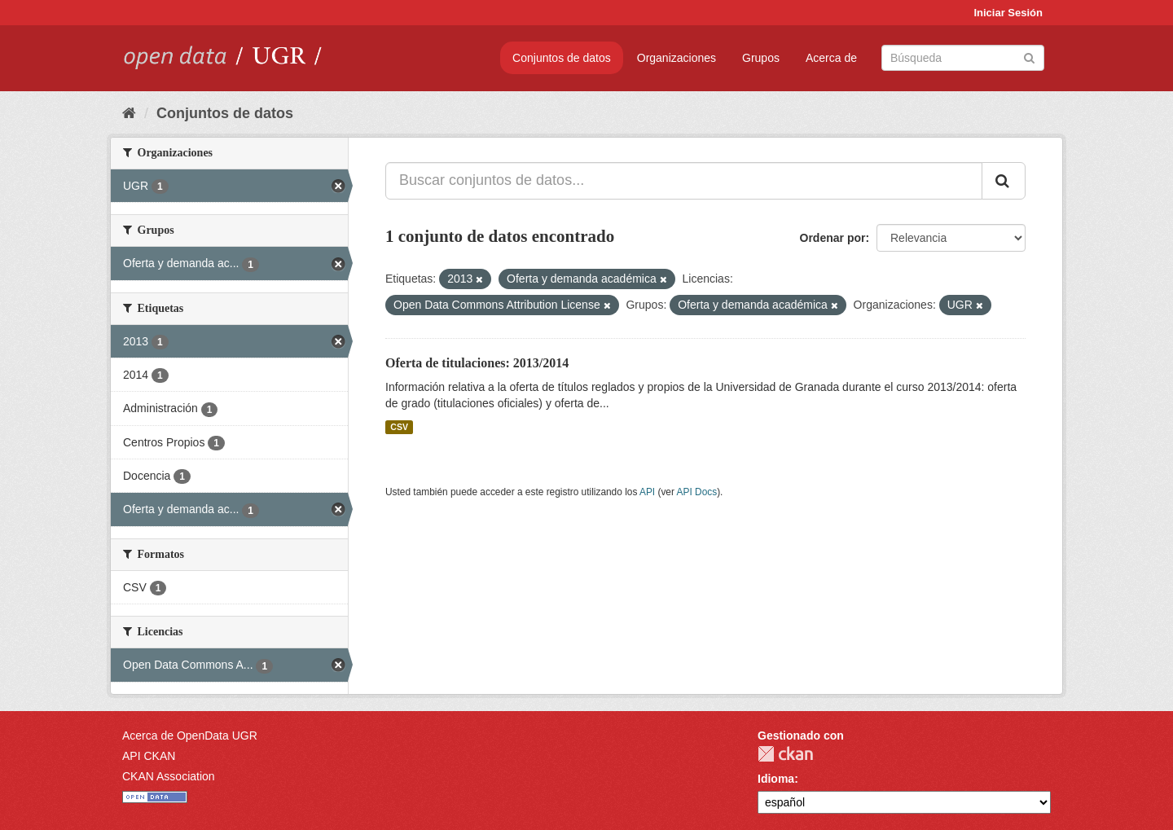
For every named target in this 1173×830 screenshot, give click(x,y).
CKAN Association (168, 776)
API (647, 492)
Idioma (776, 778)
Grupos (761, 57)
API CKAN (148, 755)
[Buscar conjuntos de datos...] (683, 181)
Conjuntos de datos (561, 57)
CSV (399, 427)
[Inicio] (129, 113)
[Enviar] (1029, 57)
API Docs (697, 492)
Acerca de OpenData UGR (189, 735)
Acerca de (831, 57)
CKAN (785, 753)
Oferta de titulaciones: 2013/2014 (477, 363)
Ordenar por (833, 237)
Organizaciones (676, 57)
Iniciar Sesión (1008, 13)
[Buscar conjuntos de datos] (962, 58)
